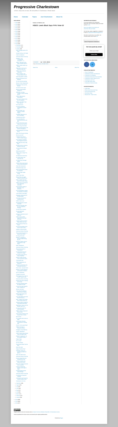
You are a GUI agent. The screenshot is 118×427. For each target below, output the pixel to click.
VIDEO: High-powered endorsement (20, 97)
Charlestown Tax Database (90, 75)
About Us (59, 17)
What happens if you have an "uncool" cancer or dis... (22, 277)
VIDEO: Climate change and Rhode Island (21, 311)
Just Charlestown (46, 17)
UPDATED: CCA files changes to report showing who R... (22, 93)
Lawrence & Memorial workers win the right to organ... (21, 367)
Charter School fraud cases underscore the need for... (22, 123)
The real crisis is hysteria (21, 209)
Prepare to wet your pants (21, 229)
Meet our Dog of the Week (21, 125)
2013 (16, 399)
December (18, 45)
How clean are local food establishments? (21, 199)
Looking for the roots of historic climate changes (21, 137)
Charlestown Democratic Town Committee (93, 76)
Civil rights (43, 63)
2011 (16, 403)
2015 (16, 41)
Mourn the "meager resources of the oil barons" (22, 364)
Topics (34, 17)
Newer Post (35, 67)
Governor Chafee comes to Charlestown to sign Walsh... (21, 242)
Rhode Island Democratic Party (91, 90)
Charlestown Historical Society (91, 82)
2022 (16, 29)
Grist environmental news (90, 91)
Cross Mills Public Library (90, 81)
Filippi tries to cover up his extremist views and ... (21, 69)
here (97, 36)
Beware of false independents (22, 83)
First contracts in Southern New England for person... (22, 140)
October (18, 48)
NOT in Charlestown (20, 272)
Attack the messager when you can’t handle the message (21, 206)
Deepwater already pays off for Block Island (21, 196)
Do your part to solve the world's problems (21, 309)
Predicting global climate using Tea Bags (21, 371)
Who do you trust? (19, 135)
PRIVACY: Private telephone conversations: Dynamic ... (22, 270)
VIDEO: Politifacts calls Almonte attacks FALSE (21, 74)
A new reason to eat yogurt (21, 193)
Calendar (25, 17)
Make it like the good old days (22, 133)
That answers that (19, 260)
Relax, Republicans (20, 245)
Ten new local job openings (21, 81)
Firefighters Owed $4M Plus (21, 329)
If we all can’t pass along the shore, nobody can (21, 287)
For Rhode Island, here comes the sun (20, 158)
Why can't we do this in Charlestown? (20, 249)
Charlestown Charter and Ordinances (92, 73)
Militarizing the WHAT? (20, 151)
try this (88, 24)
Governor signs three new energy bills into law (21, 359)
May (17, 390)
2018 (16, 36)
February (18, 395)
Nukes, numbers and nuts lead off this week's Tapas (21, 180)
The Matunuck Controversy (21, 155)
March (17, 393)
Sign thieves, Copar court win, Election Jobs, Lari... (22, 306)
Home (16, 17)
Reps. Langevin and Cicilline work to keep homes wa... (21, 300)
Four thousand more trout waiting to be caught (21, 252)
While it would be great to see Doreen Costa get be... (22, 128)
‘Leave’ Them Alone (20, 175)
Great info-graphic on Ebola (21, 76)
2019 (16, 34)
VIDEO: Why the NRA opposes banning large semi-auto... (21, 218)
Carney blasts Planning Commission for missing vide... (21, 322)
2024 (16, 26)
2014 (16, 43)
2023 (16, 27)
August (17, 385)
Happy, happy (19, 339)
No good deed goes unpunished (20, 212)
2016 (16, 40)
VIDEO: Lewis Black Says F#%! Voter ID (21, 102)
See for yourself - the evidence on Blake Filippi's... (20, 111)
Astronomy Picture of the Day (22, 56)
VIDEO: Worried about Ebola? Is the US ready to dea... (22, 334)
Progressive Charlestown (36, 7)
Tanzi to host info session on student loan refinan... (21, 233)
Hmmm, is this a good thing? (22, 325)
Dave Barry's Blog (88, 93)
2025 (16, 24)
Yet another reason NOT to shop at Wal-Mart (21, 255)
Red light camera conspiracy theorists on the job (21, 146)
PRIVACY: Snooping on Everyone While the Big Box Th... (21, 238)
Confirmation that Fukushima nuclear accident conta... (22, 379)
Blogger (61, 418)
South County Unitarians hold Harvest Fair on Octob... (22, 314)
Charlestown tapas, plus (21, 167)
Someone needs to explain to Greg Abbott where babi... (22, 303)
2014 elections (38, 63)
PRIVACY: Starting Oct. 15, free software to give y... (21, 337)
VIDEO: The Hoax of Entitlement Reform (20, 327)
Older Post (77, 67)
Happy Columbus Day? (20, 348)
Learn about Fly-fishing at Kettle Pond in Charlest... (21, 291)
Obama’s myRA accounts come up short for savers (21, 258)
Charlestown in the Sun (20, 381)
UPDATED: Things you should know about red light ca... (21, 351)
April (17, 392)
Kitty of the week (19, 347)
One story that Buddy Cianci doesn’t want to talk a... (21, 227)
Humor (47, 63)
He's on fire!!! (18, 340)
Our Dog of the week (20, 235)
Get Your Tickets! (19, 342)
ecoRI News (87, 88)
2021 (16, 31)
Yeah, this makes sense (21, 354)
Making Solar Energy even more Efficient (21, 294)
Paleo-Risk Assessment (21, 166)
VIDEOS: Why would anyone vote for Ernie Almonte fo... (22, 164)
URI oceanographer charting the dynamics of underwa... (22, 191)
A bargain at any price (20, 274)
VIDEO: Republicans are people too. (21, 263)
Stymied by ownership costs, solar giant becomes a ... (22, 265)
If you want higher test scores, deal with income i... (22, 297)
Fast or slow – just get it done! (22, 267)
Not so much (18, 316)
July (17, 386)
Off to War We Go (19, 104)
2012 (16, 401)
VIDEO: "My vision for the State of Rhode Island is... (22, 63)
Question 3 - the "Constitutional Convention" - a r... (20, 59)
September (18, 383)
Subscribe (94, 54)
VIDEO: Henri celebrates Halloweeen (21, 71)
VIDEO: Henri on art (20, 200)
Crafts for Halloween (20, 54)
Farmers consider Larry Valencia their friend (20, 362)
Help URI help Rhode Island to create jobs (21, 170)
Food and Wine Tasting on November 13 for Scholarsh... (21, 187)
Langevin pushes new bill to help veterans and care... (21, 221)
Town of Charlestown (89, 72)
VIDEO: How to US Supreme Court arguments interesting (22, 183)
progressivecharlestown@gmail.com (95, 32)
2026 (16, 22)
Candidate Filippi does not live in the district (21, 115)
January (18, 397)
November (18, 47)
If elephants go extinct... (21, 117)
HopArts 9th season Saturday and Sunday (22, 281)
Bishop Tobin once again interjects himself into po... (22, 178)
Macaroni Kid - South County (90, 94)
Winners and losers (20, 289)
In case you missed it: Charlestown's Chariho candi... (21, 107)
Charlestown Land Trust (90, 79)
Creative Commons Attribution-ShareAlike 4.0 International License (46, 412)
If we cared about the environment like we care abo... (21, 120)
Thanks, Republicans (20, 331)
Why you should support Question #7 (21, 90)
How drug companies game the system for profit (21, 284)
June (17, 388)
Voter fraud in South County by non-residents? (21, 100)
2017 (16, 38)
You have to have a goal (21, 87)
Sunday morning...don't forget (22, 53)
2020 (16, 33)
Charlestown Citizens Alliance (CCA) (92, 78)
